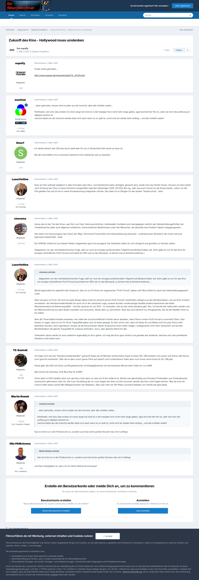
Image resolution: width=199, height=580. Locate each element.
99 (21, 375)
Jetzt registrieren (182, 6)
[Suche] (156, 15)
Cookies (54, 574)
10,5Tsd (21, 243)
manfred (20, 99)
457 (20, 88)
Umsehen (49, 15)
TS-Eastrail (20, 350)
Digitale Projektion (40, 51)
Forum (11, 16)
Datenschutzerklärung (132, 572)
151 (21, 167)
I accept (107, 536)
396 (20, 468)
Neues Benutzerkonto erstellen (56, 511)
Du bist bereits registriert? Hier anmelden (150, 6)
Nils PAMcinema (20, 443)
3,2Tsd (20, 204)
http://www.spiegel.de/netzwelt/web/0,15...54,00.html (59, 75)
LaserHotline (20, 179)
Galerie (22, 15)
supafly (24, 48)
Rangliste (63, 15)
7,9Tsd (20, 421)
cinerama (20, 218)
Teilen (166, 50)
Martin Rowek (20, 396)
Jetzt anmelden (143, 511)
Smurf (20, 142)
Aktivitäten (35, 15)
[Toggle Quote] (38, 272)
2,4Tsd (20, 128)
